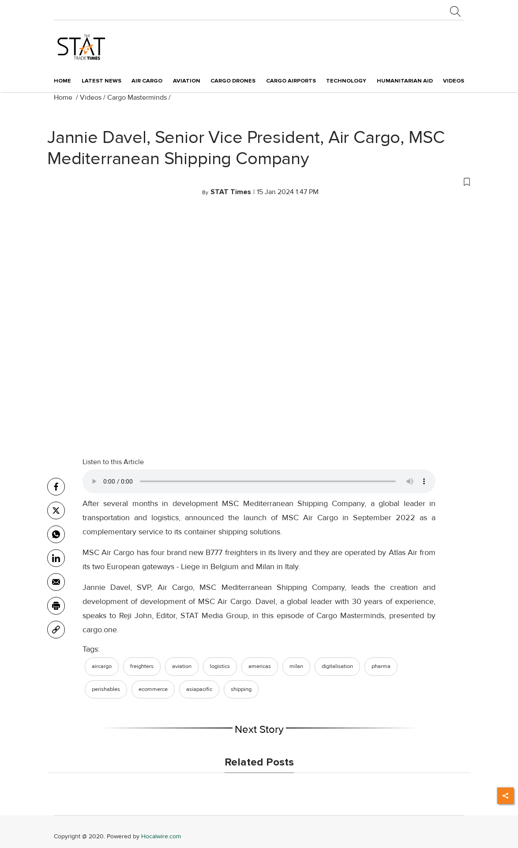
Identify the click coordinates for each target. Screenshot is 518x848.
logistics (220, 666)
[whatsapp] (56, 534)
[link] (56, 629)
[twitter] (56, 510)
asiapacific (199, 689)
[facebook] (56, 486)
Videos (90, 97)
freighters (142, 666)
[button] (259, 181)
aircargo (102, 666)
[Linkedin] (56, 558)
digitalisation (337, 666)
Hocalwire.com (161, 836)
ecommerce (153, 689)
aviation (181, 666)
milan (296, 666)
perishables (106, 689)
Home (62, 80)
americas (259, 666)
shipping (241, 689)
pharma (381, 666)
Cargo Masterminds (137, 97)
